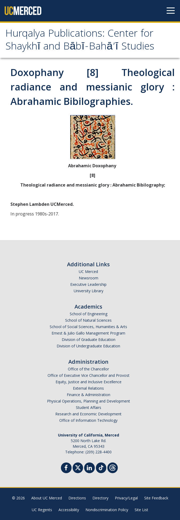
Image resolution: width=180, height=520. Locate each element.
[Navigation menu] (171, 11)
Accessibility (68, 509)
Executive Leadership (88, 284)
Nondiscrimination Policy (106, 509)
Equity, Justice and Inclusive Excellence (89, 381)
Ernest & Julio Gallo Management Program (88, 333)
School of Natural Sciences (88, 320)
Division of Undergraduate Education (88, 345)
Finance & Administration (88, 394)
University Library (88, 290)
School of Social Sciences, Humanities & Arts (88, 326)
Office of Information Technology (88, 420)
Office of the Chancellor (88, 368)
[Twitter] (78, 467)
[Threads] (112, 467)
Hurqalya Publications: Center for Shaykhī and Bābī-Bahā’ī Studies (79, 41)
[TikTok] (101, 467)
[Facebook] (66, 468)
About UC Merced (46, 497)
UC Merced (88, 271)
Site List (141, 509)
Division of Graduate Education (88, 339)
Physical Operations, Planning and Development (88, 401)
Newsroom (88, 277)
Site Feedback (156, 497)
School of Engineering (88, 313)
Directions (77, 497)
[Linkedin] (89, 468)
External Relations (88, 388)
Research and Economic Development (88, 413)
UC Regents (42, 509)
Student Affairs (88, 407)
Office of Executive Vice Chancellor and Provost (89, 375)
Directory (100, 497)
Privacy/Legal (126, 497)
